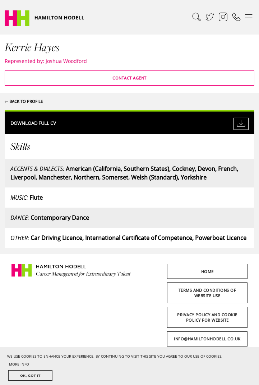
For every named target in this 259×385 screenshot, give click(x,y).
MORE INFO (19, 364)
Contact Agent (129, 78)
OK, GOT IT (30, 375)
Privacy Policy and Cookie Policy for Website (207, 317)
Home (207, 271)
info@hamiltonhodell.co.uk (207, 338)
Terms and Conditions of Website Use (207, 292)
